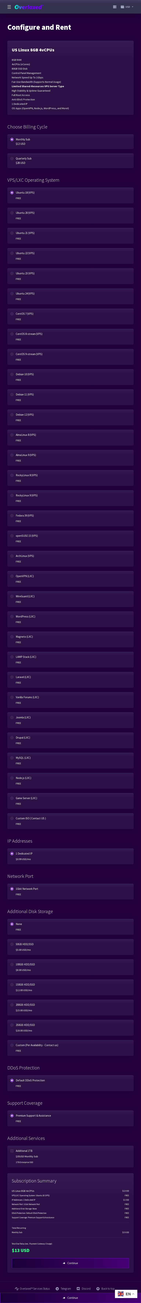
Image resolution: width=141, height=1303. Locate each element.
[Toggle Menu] (9, 7)
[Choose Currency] (126, 6)
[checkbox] (12, 1151)
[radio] (12, 139)
